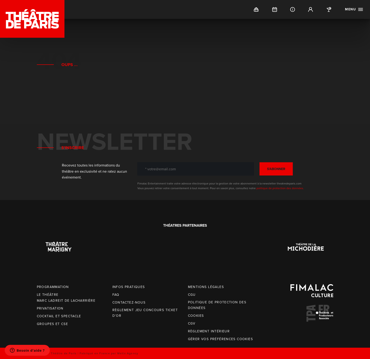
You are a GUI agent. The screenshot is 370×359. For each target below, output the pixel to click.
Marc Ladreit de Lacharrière (66, 300)
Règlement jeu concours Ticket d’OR (145, 313)
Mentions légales (206, 286)
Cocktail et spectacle (59, 316)
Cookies (196, 315)
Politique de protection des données (217, 305)
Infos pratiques (128, 286)
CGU (192, 294)
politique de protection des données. (280, 188)
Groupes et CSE (52, 323)
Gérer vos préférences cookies (220, 339)
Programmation (53, 286)
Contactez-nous (129, 302)
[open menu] (354, 9)
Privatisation (50, 308)
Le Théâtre (48, 294)
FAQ (115, 294)
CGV (192, 323)
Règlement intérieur (209, 331)
